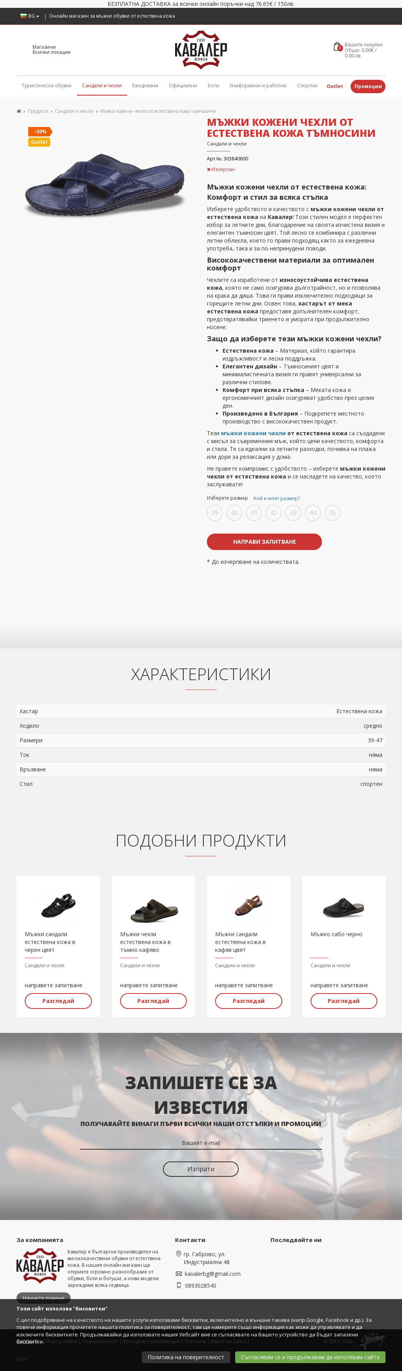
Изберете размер (254, 498)
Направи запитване (264, 541)
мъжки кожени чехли (253, 433)
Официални (183, 85)
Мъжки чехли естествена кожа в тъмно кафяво (145, 941)
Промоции (368, 86)
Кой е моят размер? (277, 498)
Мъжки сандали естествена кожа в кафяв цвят (240, 941)
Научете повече (43, 1297)
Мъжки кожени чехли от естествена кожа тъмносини (158, 111)
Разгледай (58, 1001)
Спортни (307, 85)
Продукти (37, 111)
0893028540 (200, 1285)
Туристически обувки (46, 85)
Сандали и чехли (102, 85)
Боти (213, 85)
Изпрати (200, 1169)
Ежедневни (145, 85)
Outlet (335, 86)
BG (29, 16)
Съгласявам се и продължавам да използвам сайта (310, 1357)
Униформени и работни (258, 85)
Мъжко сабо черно (336, 934)
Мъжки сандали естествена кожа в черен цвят (50, 941)
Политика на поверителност (186, 1357)
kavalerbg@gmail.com (213, 1273)
